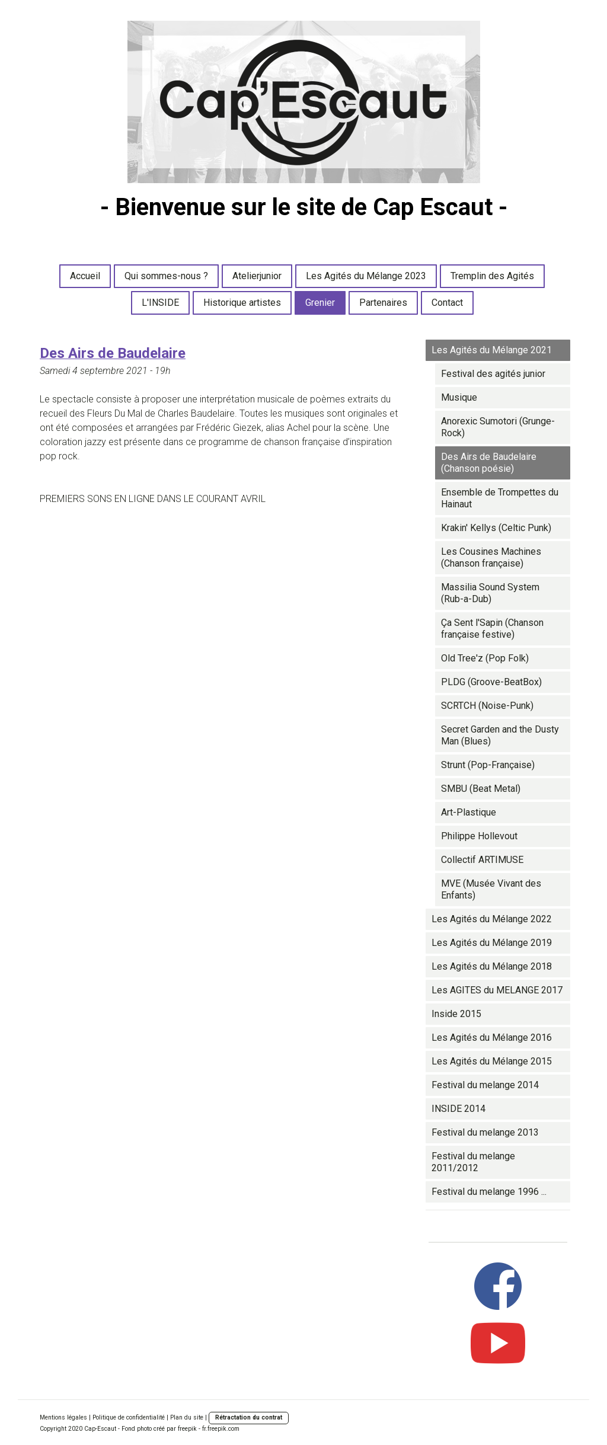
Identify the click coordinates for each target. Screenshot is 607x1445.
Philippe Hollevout (479, 836)
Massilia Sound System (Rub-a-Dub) (490, 593)
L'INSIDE (160, 302)
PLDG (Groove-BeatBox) (491, 682)
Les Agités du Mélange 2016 (492, 1037)
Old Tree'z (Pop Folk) (485, 658)
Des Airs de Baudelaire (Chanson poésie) (488, 462)
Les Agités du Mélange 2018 (492, 966)
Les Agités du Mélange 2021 (492, 350)
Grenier (320, 302)
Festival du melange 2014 (485, 1085)
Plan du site (186, 1417)
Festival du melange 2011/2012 (473, 1162)
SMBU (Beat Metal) (480, 788)
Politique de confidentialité (128, 1417)
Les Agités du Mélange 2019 (492, 942)
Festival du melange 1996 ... (489, 1191)
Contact (447, 302)
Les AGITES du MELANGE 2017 (497, 990)
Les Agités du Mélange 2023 (366, 276)
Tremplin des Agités (492, 276)
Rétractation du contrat (248, 1417)
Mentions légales (63, 1417)
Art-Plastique (468, 812)
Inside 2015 (456, 1013)
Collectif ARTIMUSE (482, 859)
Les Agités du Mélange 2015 (492, 1061)
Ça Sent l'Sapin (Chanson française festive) (492, 628)
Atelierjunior (257, 276)
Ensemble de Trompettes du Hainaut (499, 498)
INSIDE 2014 (458, 1108)
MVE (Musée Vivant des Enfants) (491, 889)
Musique (459, 397)
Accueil (85, 276)
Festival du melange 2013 (485, 1132)
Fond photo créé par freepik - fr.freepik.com (180, 1429)
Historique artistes (242, 302)
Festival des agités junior (493, 373)
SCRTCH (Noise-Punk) (487, 705)
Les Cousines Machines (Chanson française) (491, 557)
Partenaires (383, 302)
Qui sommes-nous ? (166, 276)
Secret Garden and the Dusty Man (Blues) (500, 735)
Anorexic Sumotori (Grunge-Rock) (498, 427)
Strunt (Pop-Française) (488, 765)
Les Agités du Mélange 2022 (492, 919)
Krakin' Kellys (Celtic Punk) (496, 527)
